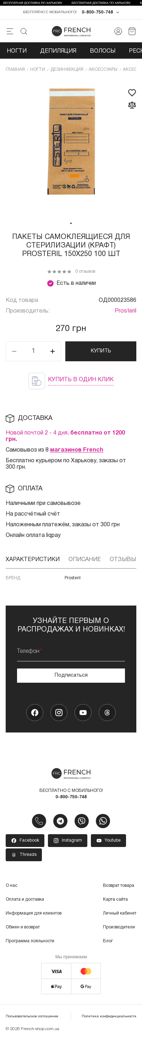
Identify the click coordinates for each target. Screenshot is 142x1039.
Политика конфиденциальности (109, 1016)
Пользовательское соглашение (32, 1016)
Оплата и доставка (25, 899)
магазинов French (76, 450)
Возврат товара (118, 886)
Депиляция (58, 51)
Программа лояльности (30, 941)
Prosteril (125, 311)
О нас (11, 886)
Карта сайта (115, 899)
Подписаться (71, 675)
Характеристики (33, 559)
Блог (108, 941)
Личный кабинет (119, 913)
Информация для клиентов (33, 913)
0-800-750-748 (97, 12)
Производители (119, 927)
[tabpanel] (71, 148)
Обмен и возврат (23, 927)
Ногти (17, 51)
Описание (85, 559)
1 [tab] (71, 223)
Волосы (102, 51)
